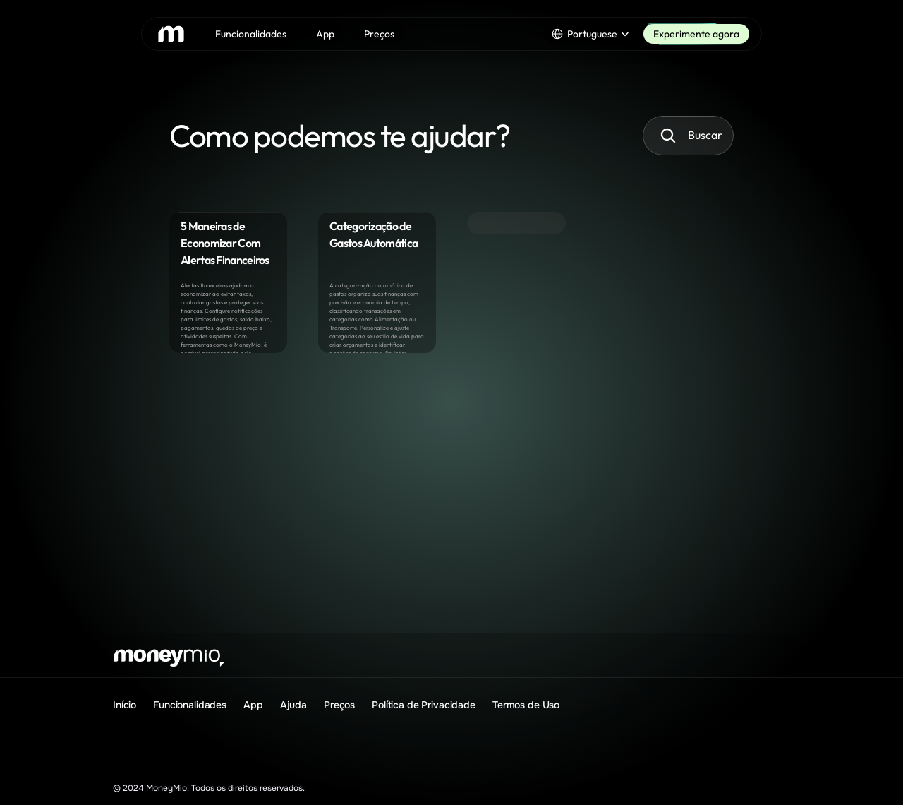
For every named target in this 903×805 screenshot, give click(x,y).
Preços (339, 704)
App (253, 704)
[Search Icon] (668, 135)
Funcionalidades (189, 704)
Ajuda (293, 704)
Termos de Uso (525, 704)
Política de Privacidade (423, 704)
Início (124, 704)
